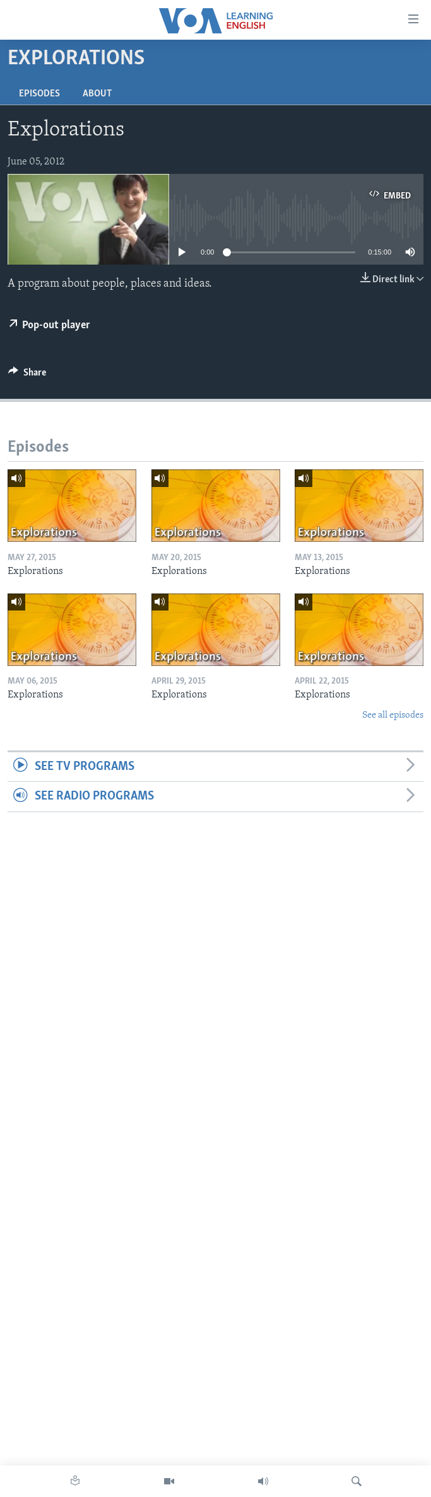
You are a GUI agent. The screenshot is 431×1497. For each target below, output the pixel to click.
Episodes (39, 94)
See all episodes (392, 715)
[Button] (27, 375)
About (97, 94)
